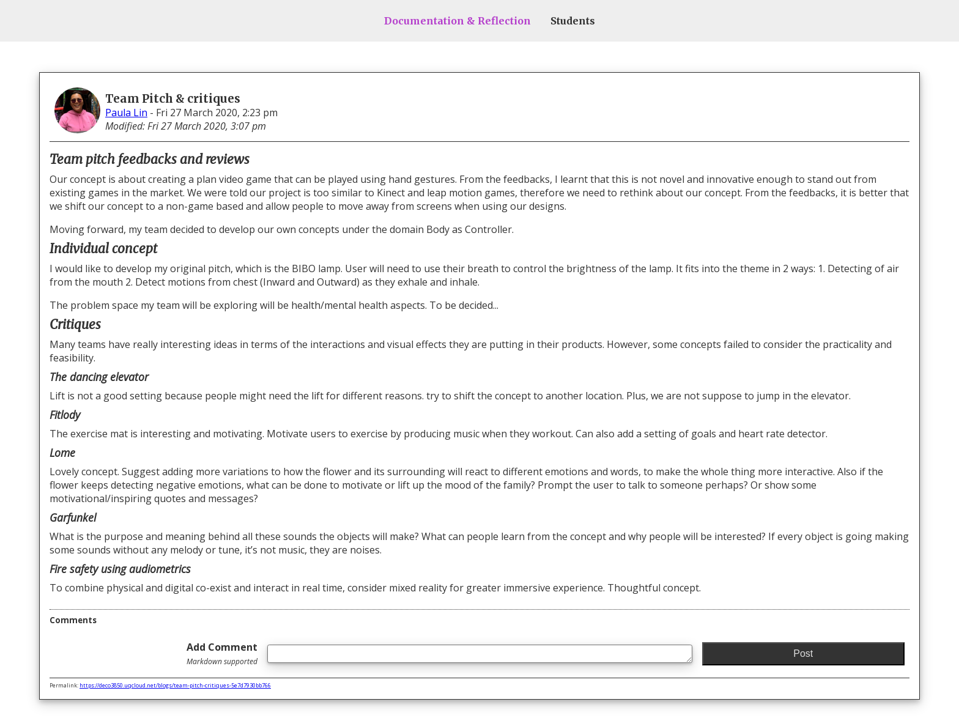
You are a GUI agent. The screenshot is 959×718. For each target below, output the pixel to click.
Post (803, 653)
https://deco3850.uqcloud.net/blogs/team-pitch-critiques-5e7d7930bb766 (175, 685)
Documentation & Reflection (457, 21)
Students (572, 21)
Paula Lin (126, 112)
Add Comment (222, 653)
